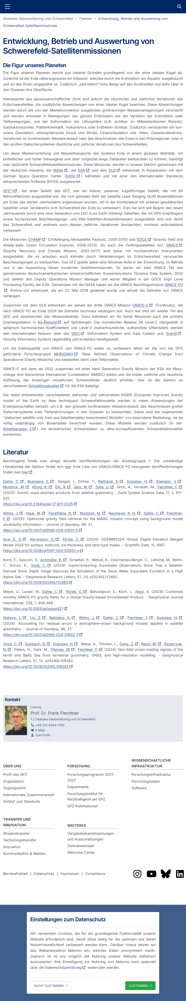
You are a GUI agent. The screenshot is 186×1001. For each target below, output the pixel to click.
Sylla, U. (102, 487)
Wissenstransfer (16, 833)
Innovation (11, 847)
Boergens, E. (38, 481)
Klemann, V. (166, 481)
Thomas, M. (60, 649)
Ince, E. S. (12, 539)
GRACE (172, 245)
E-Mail (40, 730)
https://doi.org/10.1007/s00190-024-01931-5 (40, 530)
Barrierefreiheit (15, 873)
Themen (85, 18)
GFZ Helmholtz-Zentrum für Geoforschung (93, 6)
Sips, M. (81, 487)
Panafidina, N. (60, 513)
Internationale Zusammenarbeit (28, 795)
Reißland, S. (108, 481)
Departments (78, 787)
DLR (112, 170)
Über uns (12, 766)
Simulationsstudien (43, 386)
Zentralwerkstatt (80, 846)
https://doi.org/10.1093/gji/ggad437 (33, 608)
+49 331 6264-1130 (49, 725)
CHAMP (34, 239)
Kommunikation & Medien (24, 853)
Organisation (13, 781)
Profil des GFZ (15, 774)
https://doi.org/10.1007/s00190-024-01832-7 (40, 634)
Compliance (95, 873)
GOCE (142, 239)
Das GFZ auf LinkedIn (180, 874)
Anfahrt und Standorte (21, 801)
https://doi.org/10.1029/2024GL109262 (36, 666)
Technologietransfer (19, 840)
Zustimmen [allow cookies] (138, 986)
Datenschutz (44, 873)
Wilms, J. (11, 513)
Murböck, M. (14, 487)
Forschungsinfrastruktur (151, 774)
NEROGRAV (63, 354)
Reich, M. (149, 644)
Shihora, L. (12, 617)
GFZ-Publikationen (82, 806)
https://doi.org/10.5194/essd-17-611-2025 (38, 504)
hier (68, 466)
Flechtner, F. (167, 487)
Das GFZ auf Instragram (137, 874)
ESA (81, 170)
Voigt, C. (38, 565)
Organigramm (14, 788)
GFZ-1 (8, 191)
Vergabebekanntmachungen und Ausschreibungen (90, 836)
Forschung (78, 766)
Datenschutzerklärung (63, 967)
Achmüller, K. (51, 560)
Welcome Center (81, 852)
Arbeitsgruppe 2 (17, 429)
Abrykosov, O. (42, 539)
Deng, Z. (127, 644)
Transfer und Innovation (17, 822)
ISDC (76, 333)
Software (139, 788)
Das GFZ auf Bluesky (165, 874)
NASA (58, 170)
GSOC (71, 176)
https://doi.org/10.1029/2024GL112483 (35, 582)
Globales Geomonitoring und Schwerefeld (38, 18)
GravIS (171, 333)
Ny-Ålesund (47, 322)
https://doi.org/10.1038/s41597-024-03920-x (41, 550)
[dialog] (93, 953)
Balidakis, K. (60, 617)
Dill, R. (60, 487)
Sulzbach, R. (35, 644)
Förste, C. (71, 539)
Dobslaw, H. (137, 481)
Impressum (70, 873)
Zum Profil (42, 735)
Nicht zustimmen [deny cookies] (49, 986)
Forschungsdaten (146, 781)
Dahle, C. (11, 481)
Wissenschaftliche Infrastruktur (151, 763)
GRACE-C (140, 305)
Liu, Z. (35, 617)
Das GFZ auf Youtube (151, 874)
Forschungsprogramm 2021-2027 (91, 777)
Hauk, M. (33, 513)
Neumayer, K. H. (122, 513)
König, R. (40, 487)
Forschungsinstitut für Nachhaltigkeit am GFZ (86, 796)
